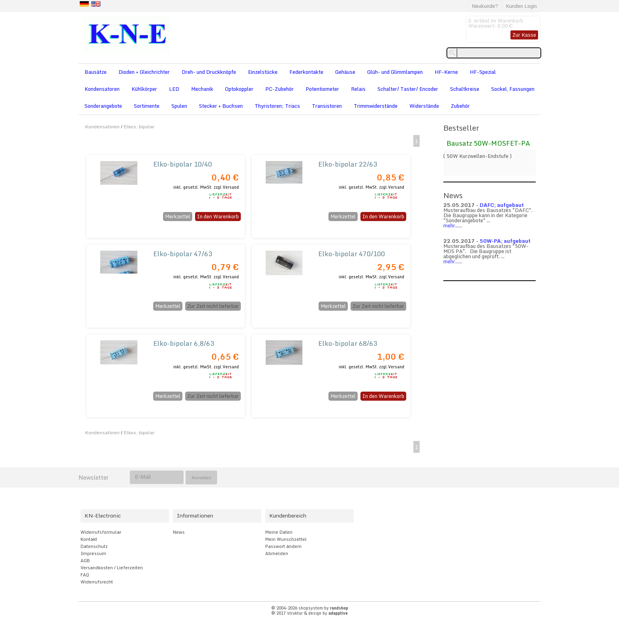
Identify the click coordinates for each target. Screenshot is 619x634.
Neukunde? (485, 6)
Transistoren (327, 105)
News (179, 532)
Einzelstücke (263, 72)
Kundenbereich (287, 515)
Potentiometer (322, 88)
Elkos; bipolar (139, 126)
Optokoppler (239, 88)
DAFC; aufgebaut (502, 205)
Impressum (93, 553)
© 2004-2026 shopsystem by (309, 608)
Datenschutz (94, 546)
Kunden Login (521, 6)
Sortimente (146, 105)
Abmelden (276, 553)
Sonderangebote (103, 105)
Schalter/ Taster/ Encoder (407, 88)
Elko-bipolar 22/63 (347, 164)
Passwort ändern (283, 546)
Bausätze (95, 72)
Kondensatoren (102, 88)
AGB (85, 560)
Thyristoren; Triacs (277, 105)
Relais (358, 88)
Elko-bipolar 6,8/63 (183, 343)
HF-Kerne (446, 72)
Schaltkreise (464, 88)
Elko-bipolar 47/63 (182, 253)
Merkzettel (177, 216)
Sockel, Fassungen (513, 88)
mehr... (451, 225)
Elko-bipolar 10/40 (182, 164)
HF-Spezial (483, 72)
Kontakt (89, 539)
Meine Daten (279, 532)
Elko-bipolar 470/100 (351, 253)
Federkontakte (306, 72)
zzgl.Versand (226, 187)
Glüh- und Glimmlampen (395, 72)
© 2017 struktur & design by (309, 613)
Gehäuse (345, 72)
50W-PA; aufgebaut (505, 240)
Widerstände (424, 105)
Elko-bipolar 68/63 (347, 343)
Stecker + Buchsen (221, 105)
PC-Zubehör (279, 88)
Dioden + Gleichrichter (144, 72)
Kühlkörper (144, 88)
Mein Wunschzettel (286, 539)
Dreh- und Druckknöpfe (209, 72)
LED (174, 88)
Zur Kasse (524, 34)
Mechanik (202, 88)
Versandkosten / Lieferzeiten (112, 567)
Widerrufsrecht (97, 581)
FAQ (85, 574)
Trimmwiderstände (376, 105)
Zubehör (460, 105)
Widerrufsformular (101, 532)
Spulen (179, 105)
